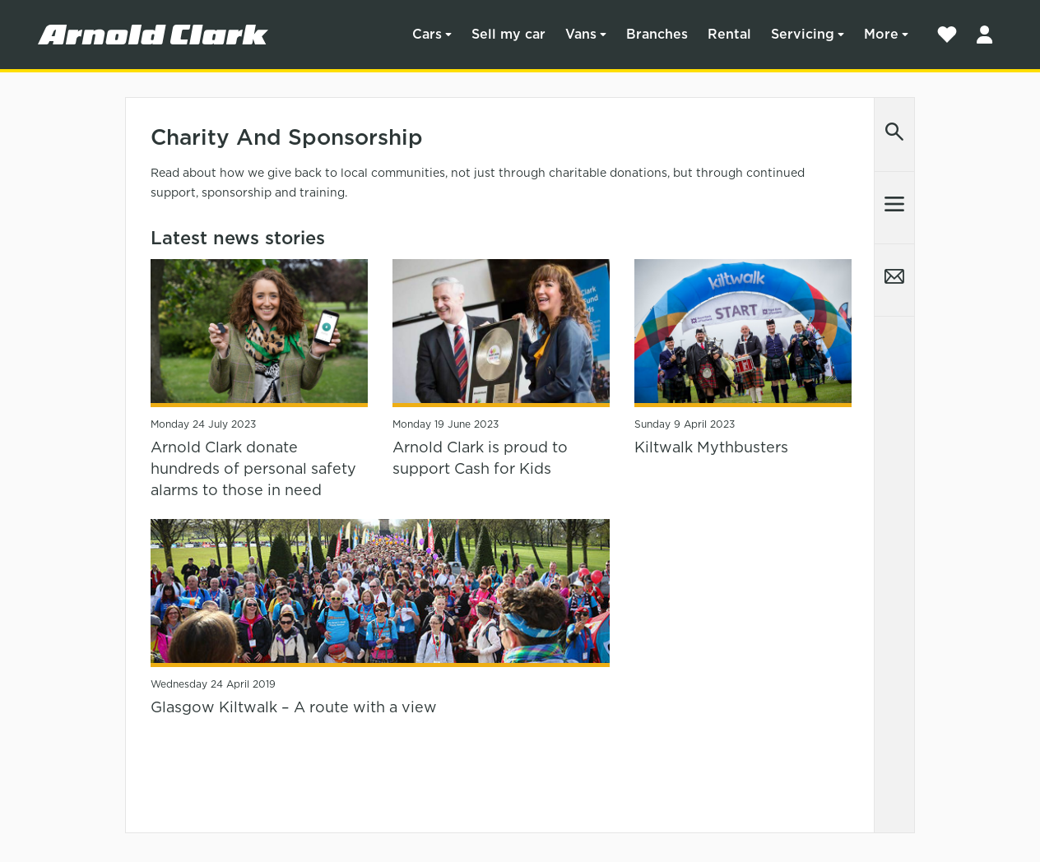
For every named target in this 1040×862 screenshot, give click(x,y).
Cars (427, 34)
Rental (729, 34)
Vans (581, 34)
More (881, 34)
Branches (657, 34)
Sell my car (508, 34)
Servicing (802, 34)
